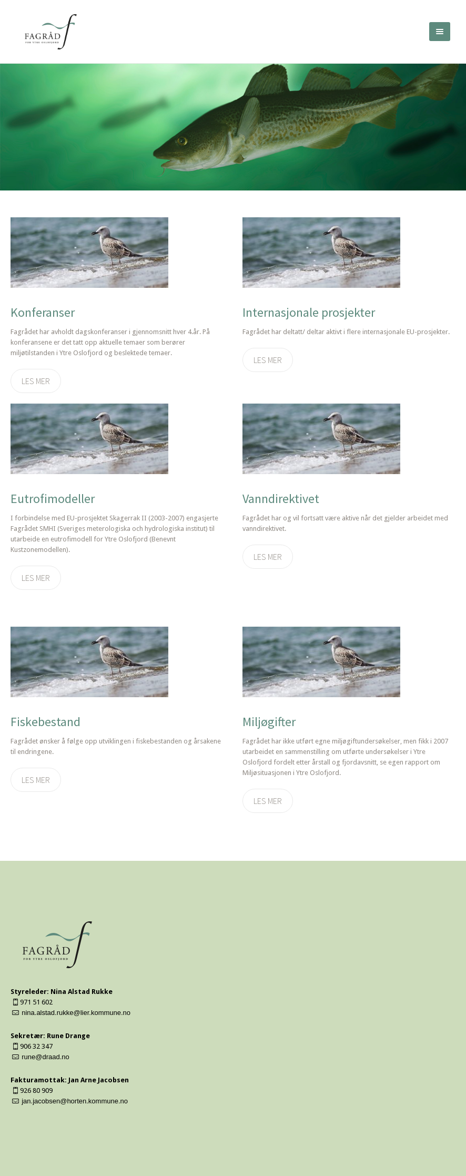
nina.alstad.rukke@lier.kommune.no (76, 1013)
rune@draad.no (45, 1057)
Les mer (36, 381)
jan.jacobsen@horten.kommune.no (75, 1101)
